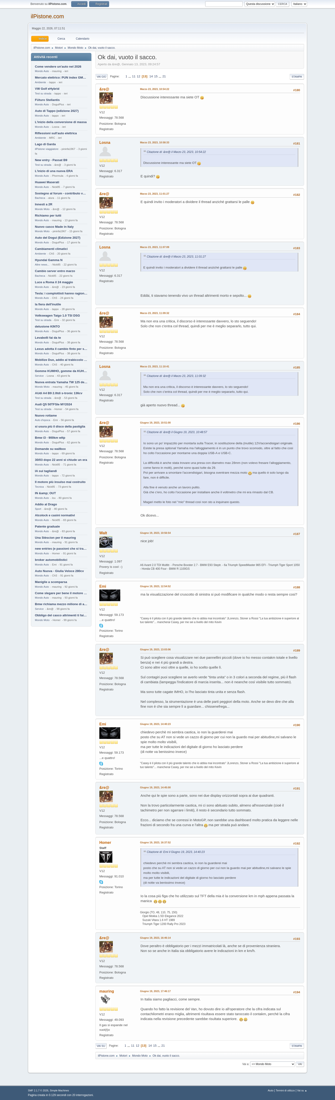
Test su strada (43, 93)
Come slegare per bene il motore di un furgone (61, 593)
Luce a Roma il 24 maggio (54, 282)
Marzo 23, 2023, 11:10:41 (154, 366)
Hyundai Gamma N (49, 260)
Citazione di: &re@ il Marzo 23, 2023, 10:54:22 (176, 152)
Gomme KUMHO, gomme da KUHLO (61, 371)
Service (39, 375)
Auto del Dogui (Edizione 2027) (57, 237)
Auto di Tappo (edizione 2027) (57, 111)
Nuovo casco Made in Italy (54, 226)
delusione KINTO (47, 326)
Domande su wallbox (50, 449)
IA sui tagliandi (46, 471)
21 (164, 76)
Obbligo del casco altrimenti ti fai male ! (61, 615)
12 (138, 76)
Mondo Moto (42, 209)
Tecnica (39, 486)
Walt (103, 533)
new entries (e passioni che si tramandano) (61, 548)
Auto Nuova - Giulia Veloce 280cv (59, 571)
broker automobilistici (51, 560)
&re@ (104, 89)
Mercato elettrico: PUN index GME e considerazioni (61, 77)
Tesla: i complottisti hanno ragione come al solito (61, 293)
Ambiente (40, 82)
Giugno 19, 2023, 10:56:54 (155, 532)
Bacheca (40, 198)
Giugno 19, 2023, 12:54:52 (155, 586)
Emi (102, 586)
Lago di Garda (45, 144)
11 (134, 76)
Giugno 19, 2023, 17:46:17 (155, 991)
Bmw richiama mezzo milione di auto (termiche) (61, 604)
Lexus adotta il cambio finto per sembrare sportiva (61, 349)
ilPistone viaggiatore (46, 149)
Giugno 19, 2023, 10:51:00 (155, 422)
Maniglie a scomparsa (51, 582)
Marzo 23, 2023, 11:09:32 (154, 313)
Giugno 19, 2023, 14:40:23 (155, 724)
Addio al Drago (46, 504)
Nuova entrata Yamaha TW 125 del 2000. (61, 382)
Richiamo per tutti (48, 215)
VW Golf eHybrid (47, 88)
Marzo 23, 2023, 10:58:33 (154, 142)
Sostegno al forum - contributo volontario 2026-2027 (61, 193)
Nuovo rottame (46, 415)
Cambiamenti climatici (51, 249)
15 (156, 76)
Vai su (101, 1046)
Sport (38, 508)
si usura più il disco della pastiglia (60, 426)
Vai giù (101, 76)
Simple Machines (59, 1090)
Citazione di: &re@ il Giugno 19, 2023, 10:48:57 (177, 432)
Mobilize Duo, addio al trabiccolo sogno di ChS (61, 360)
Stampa (297, 76)
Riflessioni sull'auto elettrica (56, 133)
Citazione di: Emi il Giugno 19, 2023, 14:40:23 (176, 852)
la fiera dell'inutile (48, 304)
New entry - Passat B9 (51, 160)
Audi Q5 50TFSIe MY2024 (53, 404)
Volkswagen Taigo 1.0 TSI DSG (57, 315)
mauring (106, 991)
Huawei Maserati (47, 182)
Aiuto (271, 1090)
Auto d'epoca (42, 420)
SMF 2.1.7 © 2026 (38, 1090)
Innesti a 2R (43, 204)
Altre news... (42, 264)
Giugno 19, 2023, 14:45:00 (155, 787)
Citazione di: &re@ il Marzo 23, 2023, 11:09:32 (176, 376)
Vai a (245, 1064)
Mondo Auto (42, 71)
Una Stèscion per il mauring (55, 537)
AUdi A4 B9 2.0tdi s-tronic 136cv (58, 393)
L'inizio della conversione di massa (61, 122)
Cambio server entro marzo (55, 271)
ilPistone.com (47, 16)
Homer (105, 843)
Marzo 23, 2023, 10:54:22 (154, 89)
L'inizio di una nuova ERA (54, 171)
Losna (104, 143)
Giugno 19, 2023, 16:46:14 (155, 937)
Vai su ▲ (302, 1090)
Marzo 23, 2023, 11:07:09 (154, 247)
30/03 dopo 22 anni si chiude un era (61, 460)
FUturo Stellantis (47, 100)
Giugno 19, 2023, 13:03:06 (155, 649)
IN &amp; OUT (45, 493)
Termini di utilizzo (285, 1090)
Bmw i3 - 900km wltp (50, 437)
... (130, 76)
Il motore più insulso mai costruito (60, 482)
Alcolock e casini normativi (55, 515)
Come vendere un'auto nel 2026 (58, 66)
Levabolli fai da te (48, 337)
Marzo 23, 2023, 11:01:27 (154, 193)
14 (151, 76)
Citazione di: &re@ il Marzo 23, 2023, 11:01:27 (176, 256)
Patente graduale (47, 526)
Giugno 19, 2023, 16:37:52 (155, 842)
